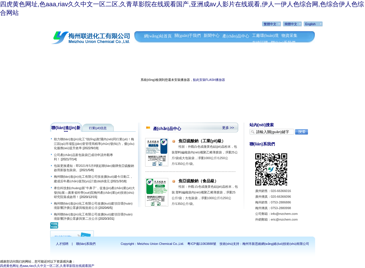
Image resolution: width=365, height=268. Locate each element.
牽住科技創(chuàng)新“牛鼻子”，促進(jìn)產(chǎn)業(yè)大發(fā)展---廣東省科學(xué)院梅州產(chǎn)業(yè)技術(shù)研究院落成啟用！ (94, 192)
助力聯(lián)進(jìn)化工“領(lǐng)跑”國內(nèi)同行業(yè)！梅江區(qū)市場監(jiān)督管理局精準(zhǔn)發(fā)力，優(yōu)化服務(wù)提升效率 (94, 143)
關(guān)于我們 (188, 35)
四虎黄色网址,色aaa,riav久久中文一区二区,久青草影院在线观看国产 (47, 265)
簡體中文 (291, 24)
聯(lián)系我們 (283, 43)
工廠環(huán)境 (265, 35)
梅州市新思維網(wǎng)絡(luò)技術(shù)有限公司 (275, 243)
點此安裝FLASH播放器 (209, 79)
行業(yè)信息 (98, 128)
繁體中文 (270, 24)
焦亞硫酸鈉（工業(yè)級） (202, 141)
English (310, 24)
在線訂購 (260, 43)
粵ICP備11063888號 (201, 243)
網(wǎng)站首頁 (158, 36)
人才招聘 (62, 243)
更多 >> (228, 128)
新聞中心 (212, 35)
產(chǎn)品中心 (235, 36)
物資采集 (289, 35)
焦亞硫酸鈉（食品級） (198, 181)
